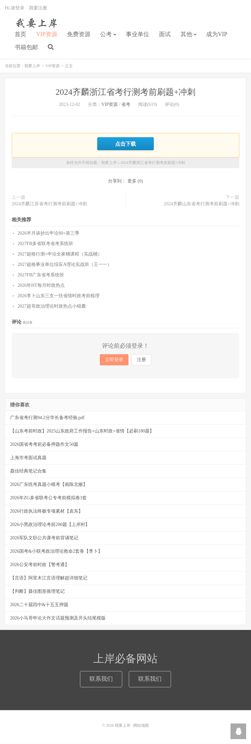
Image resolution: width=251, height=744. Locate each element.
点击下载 (125, 144)
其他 (186, 34)
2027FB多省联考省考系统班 (45, 243)
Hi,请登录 (14, 8)
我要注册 (38, 8)
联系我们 (101, 679)
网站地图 (141, 725)
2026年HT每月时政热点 (41, 285)
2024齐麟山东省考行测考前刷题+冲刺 (201, 204)
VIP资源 (46, 34)
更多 (132, 181)
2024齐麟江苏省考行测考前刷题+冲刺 (49, 204)
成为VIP (216, 34)
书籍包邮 (26, 47)
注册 (141, 359)
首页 (20, 34)
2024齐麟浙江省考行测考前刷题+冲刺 (126, 92)
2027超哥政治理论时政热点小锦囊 (52, 306)
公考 (106, 34)
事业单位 (137, 34)
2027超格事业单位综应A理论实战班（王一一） (65, 264)
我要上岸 (35, 23)
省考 (125, 104)
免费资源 (78, 34)
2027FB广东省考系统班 (41, 275)
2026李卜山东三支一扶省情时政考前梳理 (58, 296)
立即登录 (114, 359)
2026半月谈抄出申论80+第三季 (48, 233)
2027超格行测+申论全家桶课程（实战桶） (60, 254)
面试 (165, 34)
